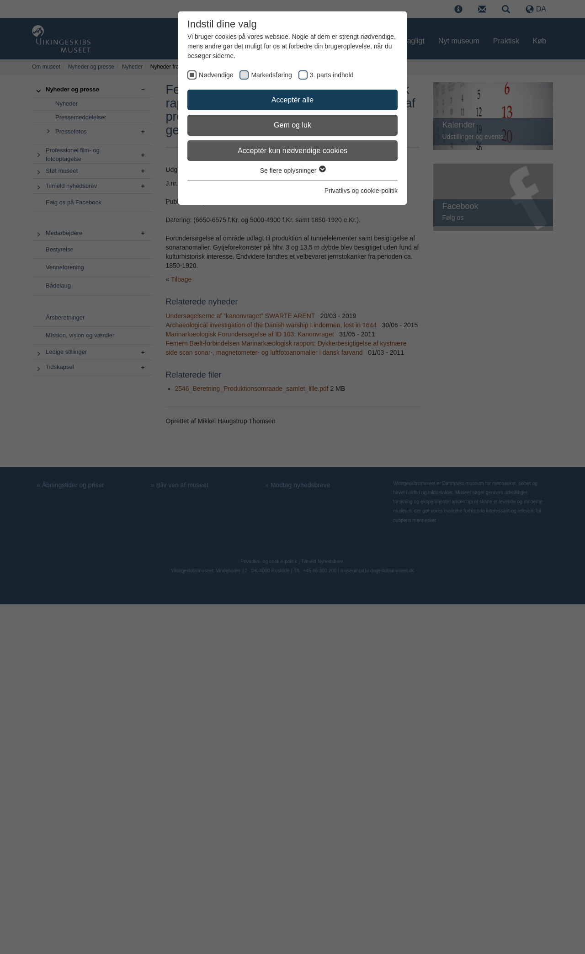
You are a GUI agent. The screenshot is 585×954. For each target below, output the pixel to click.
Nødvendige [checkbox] (216, 75)
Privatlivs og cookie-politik (361, 190)
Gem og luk (292, 125)
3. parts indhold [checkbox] (332, 75)
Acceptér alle (292, 100)
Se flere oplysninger (292, 170)
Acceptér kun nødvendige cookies (292, 151)
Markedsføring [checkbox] (271, 75)
